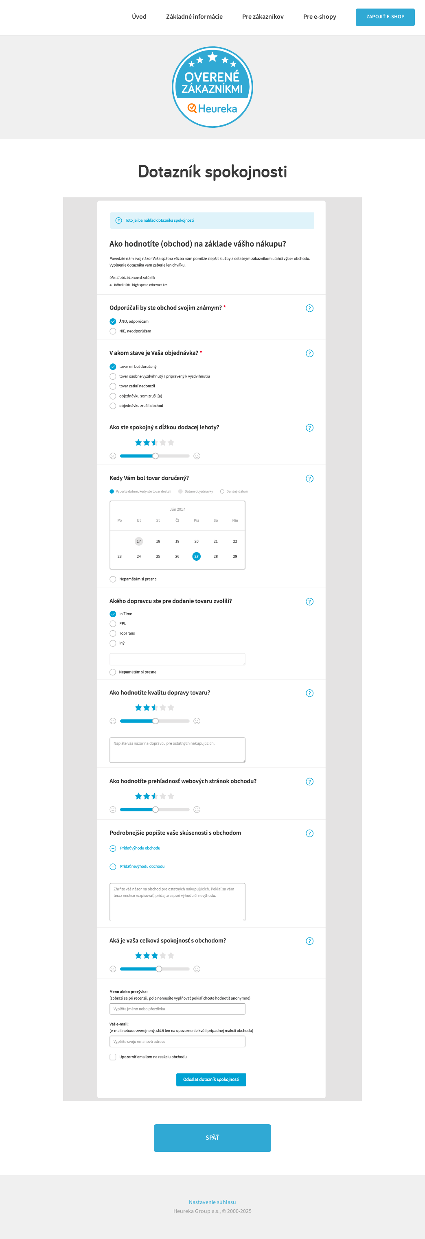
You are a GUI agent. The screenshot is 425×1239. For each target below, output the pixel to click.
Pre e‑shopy (319, 17)
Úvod (139, 17)
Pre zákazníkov (263, 17)
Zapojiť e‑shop (385, 16)
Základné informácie (194, 17)
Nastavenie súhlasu (212, 1202)
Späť (212, 1138)
